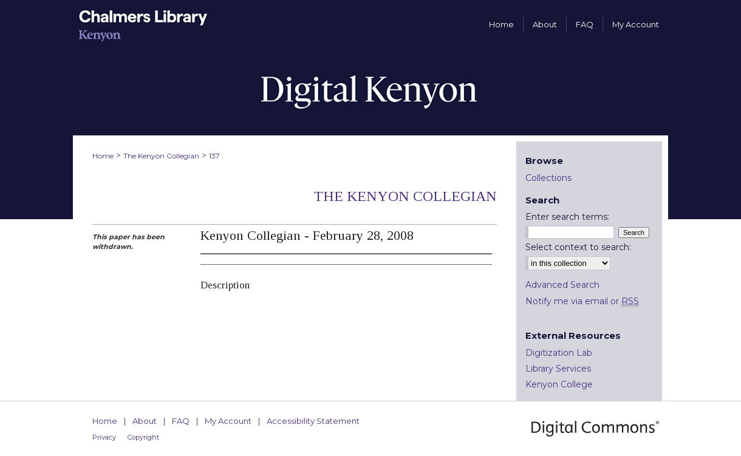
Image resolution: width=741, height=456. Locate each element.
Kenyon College (559, 384)
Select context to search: (578, 247)
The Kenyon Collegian (161, 155)
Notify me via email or (582, 301)
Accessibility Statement (313, 421)
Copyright (143, 437)
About (144, 421)
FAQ (181, 421)
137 (214, 155)
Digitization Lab (558, 352)
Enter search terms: (567, 216)
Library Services (558, 368)
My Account (228, 421)
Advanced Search (562, 284)
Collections (548, 177)
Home (103, 155)
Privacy (104, 437)
